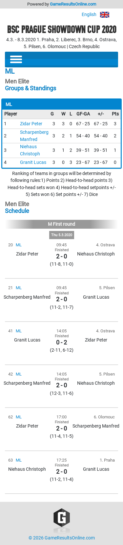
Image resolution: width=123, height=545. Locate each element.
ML (19, 244)
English (100, 14)
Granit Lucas (33, 162)
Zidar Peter (31, 124)
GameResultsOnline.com (73, 4)
